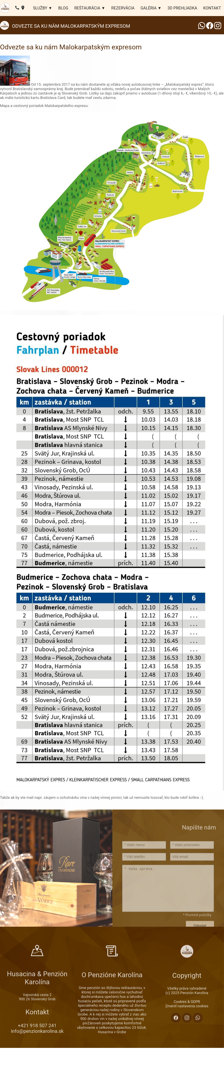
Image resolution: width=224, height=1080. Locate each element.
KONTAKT (212, 8)
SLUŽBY (40, 8)
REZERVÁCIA (123, 8)
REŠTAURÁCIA (87, 8)
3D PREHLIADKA (182, 8)
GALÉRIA (149, 8)
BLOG (63, 8)
